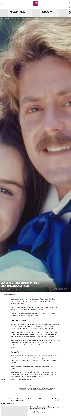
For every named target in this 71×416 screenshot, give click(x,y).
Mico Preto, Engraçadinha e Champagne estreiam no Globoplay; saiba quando (46, 408)
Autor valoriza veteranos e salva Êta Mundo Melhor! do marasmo (17, 12)
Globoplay (48, 299)
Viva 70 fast (27, 379)
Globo (42, 301)
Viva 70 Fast (47, 307)
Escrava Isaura (15, 303)
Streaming (10, 404)
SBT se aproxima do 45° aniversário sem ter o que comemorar (47, 13)
